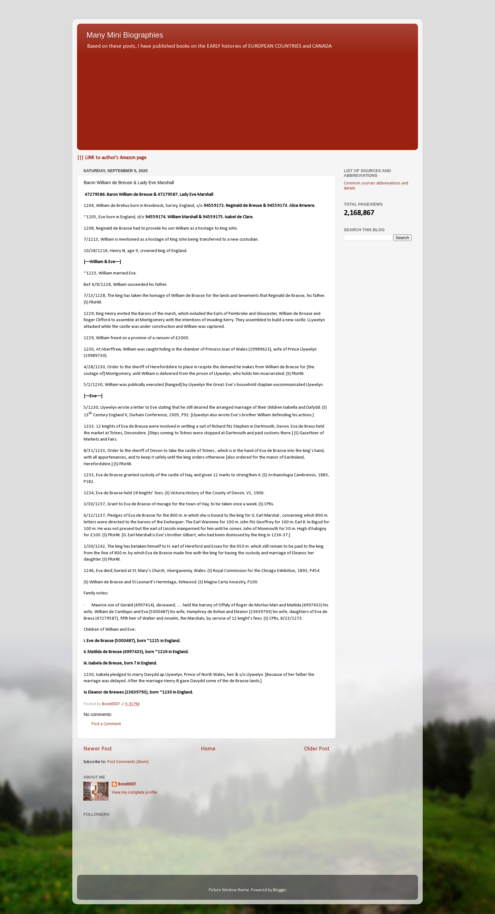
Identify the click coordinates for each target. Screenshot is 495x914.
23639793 (136, 692)
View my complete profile (134, 793)
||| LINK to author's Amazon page (111, 157)
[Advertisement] (247, 98)
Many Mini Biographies (124, 35)
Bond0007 (127, 784)
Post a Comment (106, 724)
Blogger (279, 890)
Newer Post (97, 749)
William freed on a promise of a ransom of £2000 (142, 338)
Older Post (317, 749)
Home (208, 749)
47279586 (95, 194)
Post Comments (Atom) (128, 762)
